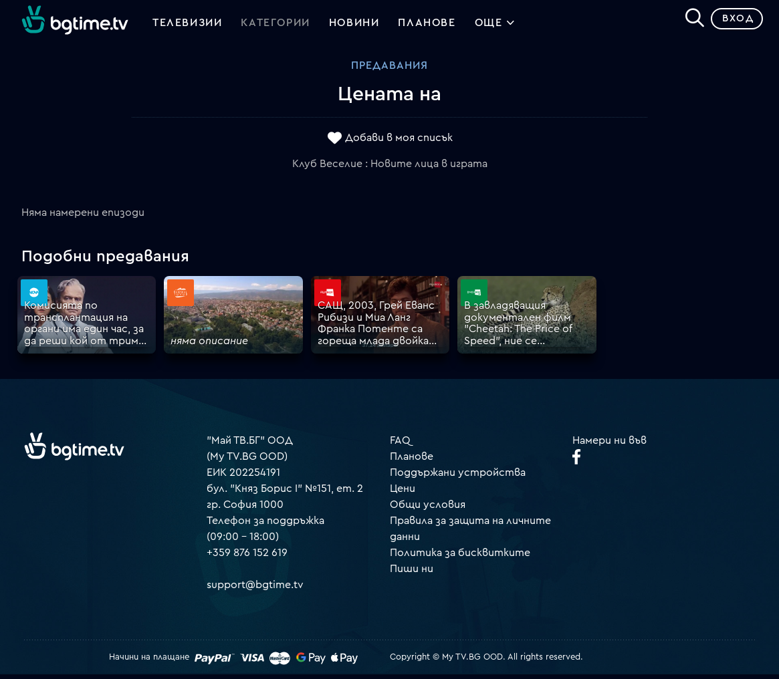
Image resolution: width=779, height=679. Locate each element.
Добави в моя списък (399, 142)
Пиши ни (411, 573)
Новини (354, 25)
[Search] (689, 21)
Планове (411, 461)
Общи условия (427, 509)
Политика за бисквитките (460, 557)
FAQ (400, 445)
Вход (732, 23)
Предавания (389, 70)
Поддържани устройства (458, 477)
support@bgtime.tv (255, 589)
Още (495, 26)
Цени (402, 493)
